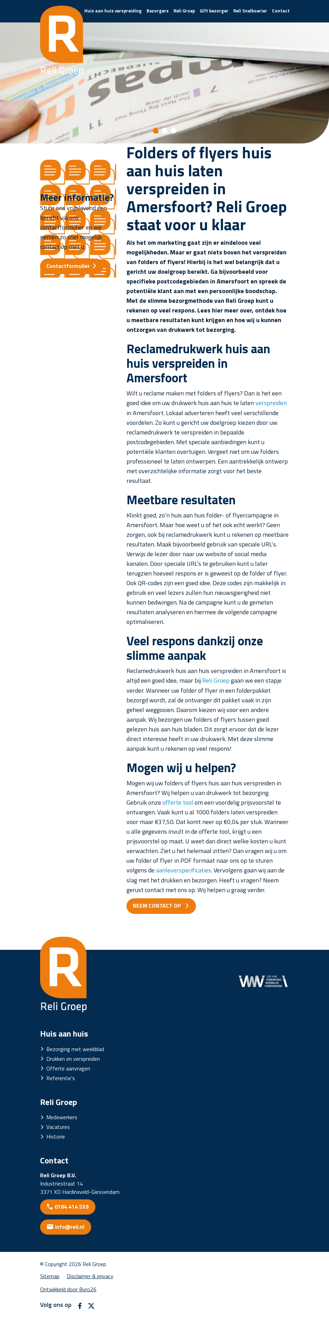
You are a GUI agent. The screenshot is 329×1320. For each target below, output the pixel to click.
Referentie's (60, 1078)
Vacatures (58, 1127)
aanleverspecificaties (183, 870)
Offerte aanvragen (68, 1068)
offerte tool (177, 802)
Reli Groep (184, 10)
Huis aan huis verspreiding (113, 10)
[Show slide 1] (155, 130)
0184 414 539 (71, 1206)
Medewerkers (61, 1117)
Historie (55, 1136)
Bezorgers (158, 10)
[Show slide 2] (164, 130)
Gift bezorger (214, 10)
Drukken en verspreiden (73, 1059)
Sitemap (49, 1276)
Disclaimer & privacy (90, 1276)
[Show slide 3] (173, 130)
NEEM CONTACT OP (157, 905)
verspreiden (271, 403)
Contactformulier (68, 266)
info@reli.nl (69, 1227)
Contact (281, 10)
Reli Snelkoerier (250, 10)
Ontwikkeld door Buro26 (68, 1289)
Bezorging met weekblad (75, 1049)
